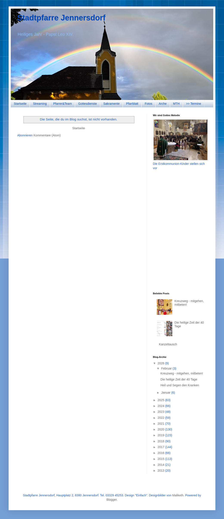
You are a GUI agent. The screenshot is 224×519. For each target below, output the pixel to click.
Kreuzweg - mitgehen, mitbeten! (181, 373)
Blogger (111, 499)
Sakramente (111, 103)
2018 (161, 441)
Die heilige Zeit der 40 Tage (178, 379)
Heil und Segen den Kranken (179, 385)
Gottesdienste (87, 103)
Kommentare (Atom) (47, 135)
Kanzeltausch (168, 344)
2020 (161, 429)
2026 (161, 363)
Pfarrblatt (132, 103)
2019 (161, 435)
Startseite (20, 103)
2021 (161, 423)
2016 (161, 453)
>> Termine (193, 103)
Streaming (40, 103)
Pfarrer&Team (62, 103)
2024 (161, 406)
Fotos (148, 103)
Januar (166, 392)
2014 (161, 464)
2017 (161, 447)
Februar (167, 368)
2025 (161, 400)
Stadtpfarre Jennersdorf (61, 17)
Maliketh (178, 495)
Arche (163, 103)
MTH (176, 103)
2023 (161, 411)
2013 (161, 470)
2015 (161, 459)
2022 (161, 417)
